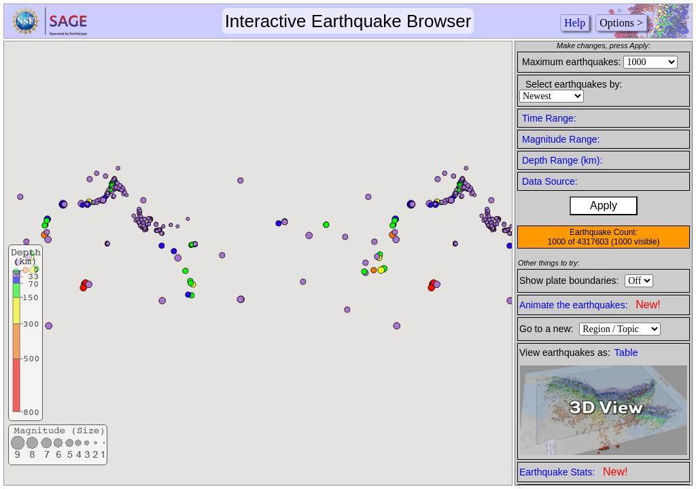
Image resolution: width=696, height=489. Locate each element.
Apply (603, 205)
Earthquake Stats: (573, 471)
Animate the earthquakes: (590, 304)
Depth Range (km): (562, 160)
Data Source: (550, 181)
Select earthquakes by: (573, 84)
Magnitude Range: (560, 139)
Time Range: (549, 118)
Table (626, 352)
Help (574, 23)
